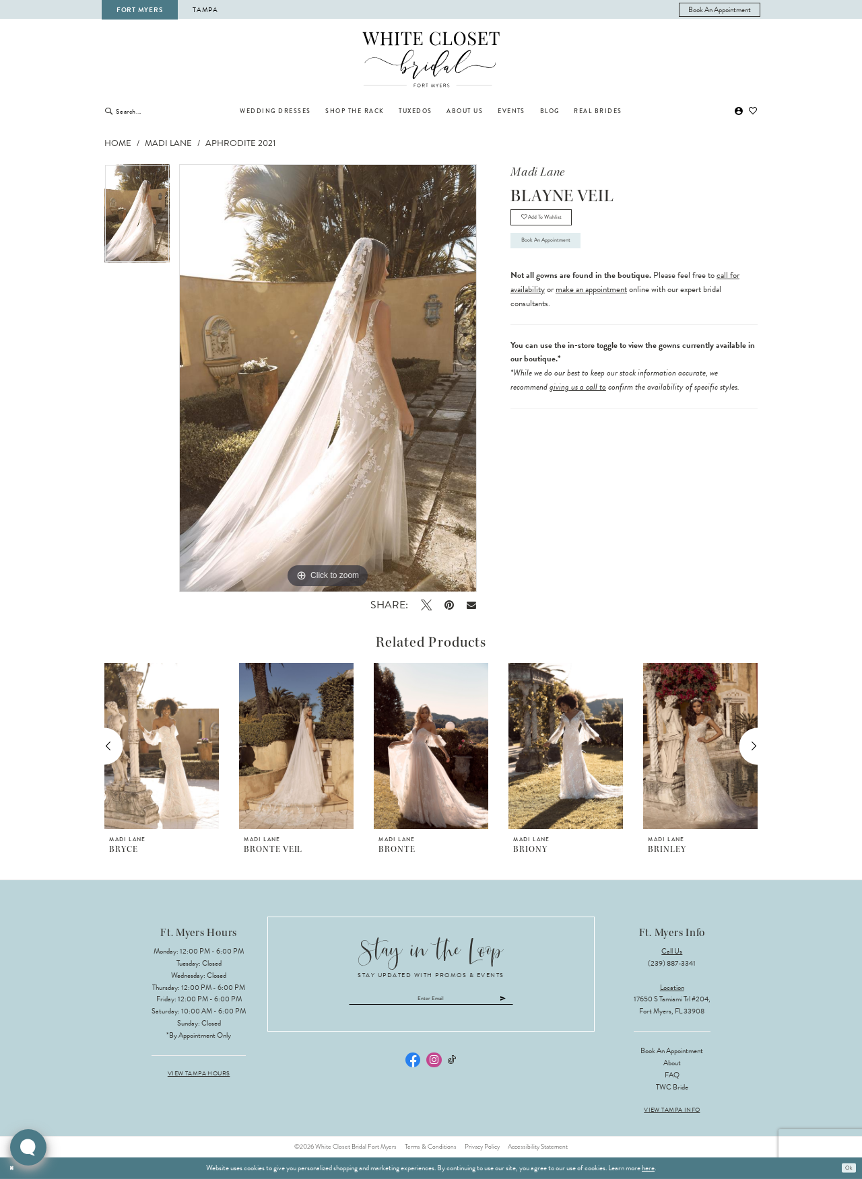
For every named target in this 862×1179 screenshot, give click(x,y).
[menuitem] (720, 10)
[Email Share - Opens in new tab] (472, 604)
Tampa (205, 10)
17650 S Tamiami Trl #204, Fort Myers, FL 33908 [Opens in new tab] (672, 1005)
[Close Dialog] (14, 1168)
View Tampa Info (672, 1110)
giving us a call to (578, 405)
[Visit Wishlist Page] (753, 111)
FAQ (672, 1075)
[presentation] (161, 746)
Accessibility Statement (538, 1146)
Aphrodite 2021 (240, 143)
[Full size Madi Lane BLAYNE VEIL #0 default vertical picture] (328, 378)
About (672, 1063)
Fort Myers (139, 10)
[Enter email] (431, 1001)
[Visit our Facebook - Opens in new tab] (412, 1065)
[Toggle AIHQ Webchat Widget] (28, 1147)
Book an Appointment (561, 255)
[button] (738, 111)
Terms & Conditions (431, 1146)
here (648, 1168)
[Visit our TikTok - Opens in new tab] (452, 1065)
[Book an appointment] (720, 10)
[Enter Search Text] (159, 111)
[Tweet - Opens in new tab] (426, 605)
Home (117, 143)
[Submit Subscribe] (533, 1001)
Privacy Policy (482, 1146)
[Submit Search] (108, 111)
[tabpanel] (137, 218)
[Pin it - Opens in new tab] (449, 605)
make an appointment (591, 307)
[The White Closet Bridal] (431, 60)
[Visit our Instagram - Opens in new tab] (433, 1065)
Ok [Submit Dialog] (846, 1168)
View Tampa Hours (199, 1073)
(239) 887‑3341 (672, 963)
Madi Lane (168, 143)
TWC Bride (672, 1087)
